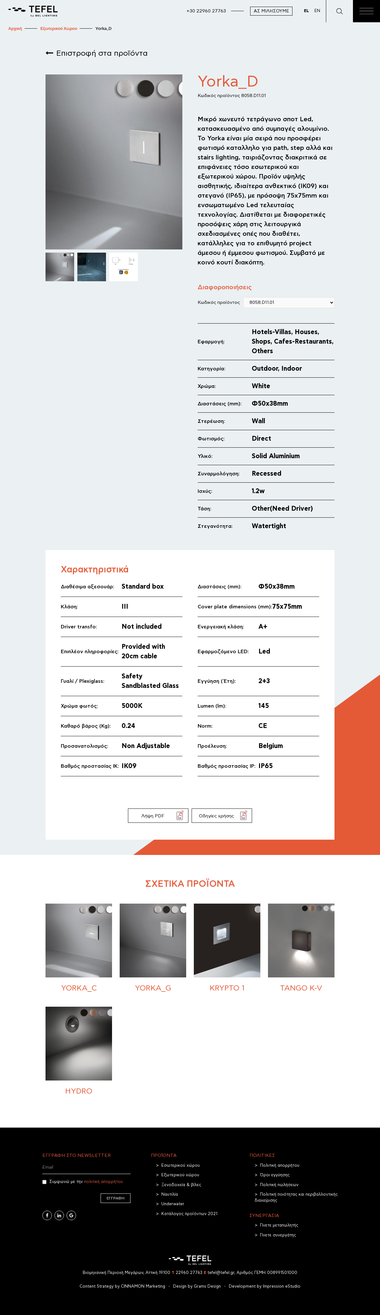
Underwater (172, 1204)
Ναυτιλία (169, 1195)
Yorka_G (153, 988)
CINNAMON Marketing (143, 1286)
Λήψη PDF (152, 816)
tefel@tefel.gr (219, 1273)
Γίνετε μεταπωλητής (279, 1225)
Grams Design (207, 1286)
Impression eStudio (281, 1286)
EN (317, 11)
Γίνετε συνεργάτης (278, 1235)
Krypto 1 (227, 988)
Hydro (78, 1091)
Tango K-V (301, 988)
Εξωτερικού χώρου (180, 1175)
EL (306, 11)
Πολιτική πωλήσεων (279, 1185)
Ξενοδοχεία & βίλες (181, 1185)
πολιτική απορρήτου (103, 1182)
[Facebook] (47, 1215)
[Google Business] (71, 1215)
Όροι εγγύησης (275, 1175)
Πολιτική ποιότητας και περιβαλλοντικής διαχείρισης (296, 1198)
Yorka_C (79, 988)
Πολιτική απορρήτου (279, 1166)
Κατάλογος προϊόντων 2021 (189, 1214)
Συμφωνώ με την (82, 1182)
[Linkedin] (59, 1215)
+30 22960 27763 (206, 11)
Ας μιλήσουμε (271, 11)
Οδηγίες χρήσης (216, 816)
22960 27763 (187, 1273)
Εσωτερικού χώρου (180, 1166)
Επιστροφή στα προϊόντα (102, 53)
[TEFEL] (33, 11)
